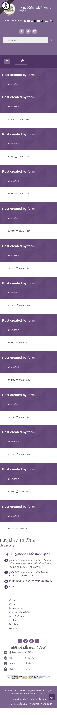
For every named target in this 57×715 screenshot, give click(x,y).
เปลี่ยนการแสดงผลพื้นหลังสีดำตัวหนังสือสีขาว (35, 21)
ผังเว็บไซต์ (13, 624)
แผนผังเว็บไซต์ (20, 699)
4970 (11, 491)
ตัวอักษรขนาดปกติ (25, 21)
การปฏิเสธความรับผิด (41, 704)
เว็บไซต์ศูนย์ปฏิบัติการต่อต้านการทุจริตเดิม (30, 581)
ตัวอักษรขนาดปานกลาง (28, 21)
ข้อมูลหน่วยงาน (15, 608)
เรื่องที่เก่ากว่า (7, 546)
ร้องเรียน (12, 620)
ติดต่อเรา (12, 628)
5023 (11, 529)
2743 (11, 454)
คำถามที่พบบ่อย (39, 699)
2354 (11, 231)
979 (11, 119)
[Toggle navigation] (7, 61)
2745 (11, 380)
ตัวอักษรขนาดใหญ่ (32, 21)
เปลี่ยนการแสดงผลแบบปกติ (38, 21)
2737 (11, 343)
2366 (11, 305)
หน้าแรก (12, 600)
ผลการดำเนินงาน (16, 616)
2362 (11, 268)
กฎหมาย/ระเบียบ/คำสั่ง (18, 612)
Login (12, 586)
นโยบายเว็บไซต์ (19, 704)
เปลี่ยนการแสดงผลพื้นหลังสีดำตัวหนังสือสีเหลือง (42, 21)
